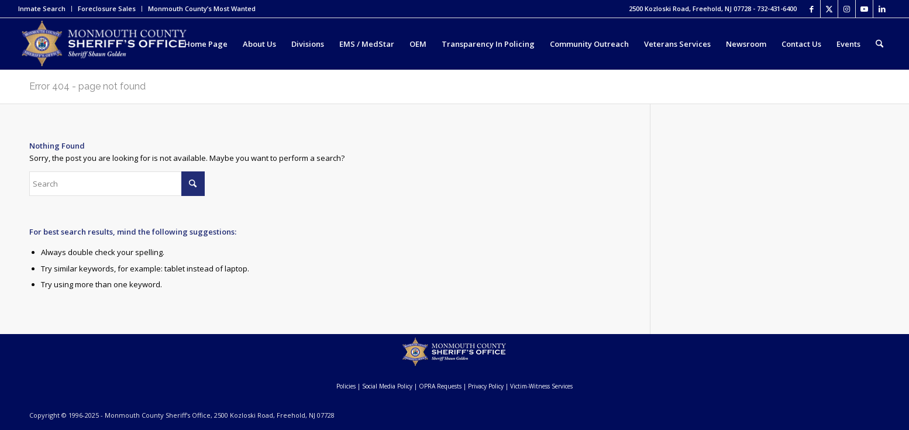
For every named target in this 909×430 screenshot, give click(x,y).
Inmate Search (42, 8)
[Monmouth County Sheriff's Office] (104, 44)
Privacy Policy (486, 386)
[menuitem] (45, 9)
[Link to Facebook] (811, 9)
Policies (346, 386)
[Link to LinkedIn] (882, 9)
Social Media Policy (387, 386)
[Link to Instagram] (846, 9)
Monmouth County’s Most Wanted (202, 8)
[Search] (879, 44)
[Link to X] (829, 9)
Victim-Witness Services (541, 386)
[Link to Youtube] (864, 9)
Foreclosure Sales (107, 8)
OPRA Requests (440, 386)
